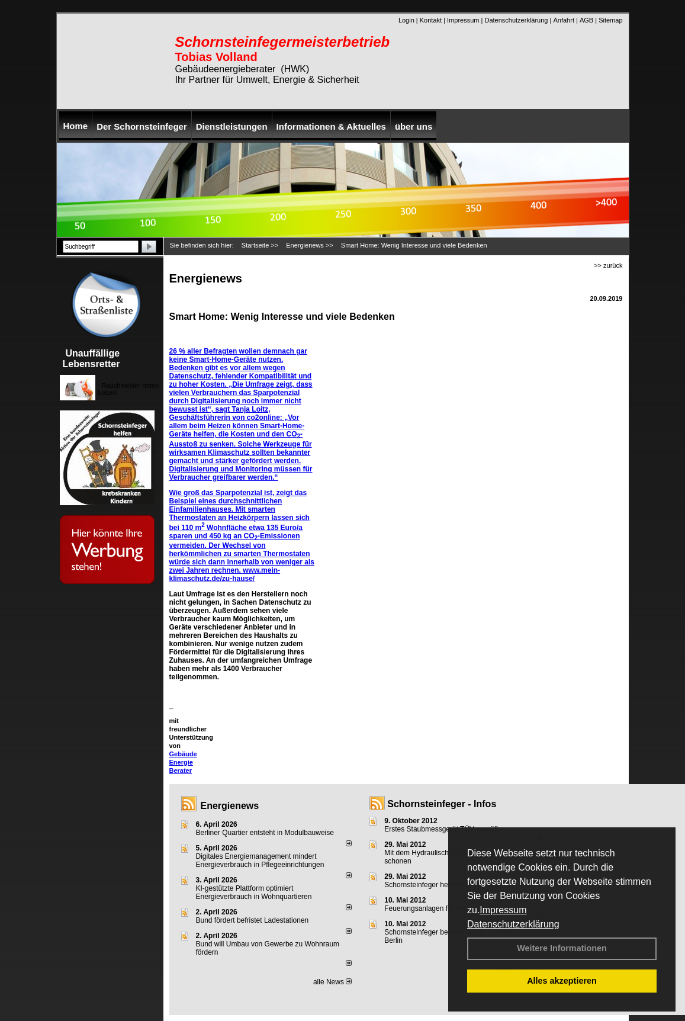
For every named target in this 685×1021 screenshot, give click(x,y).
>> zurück (608, 265)
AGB (586, 20)
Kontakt (431, 20)
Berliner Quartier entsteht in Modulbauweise (265, 833)
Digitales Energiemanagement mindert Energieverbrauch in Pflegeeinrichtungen (260, 860)
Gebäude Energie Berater (183, 762)
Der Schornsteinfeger (142, 126)
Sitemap (610, 20)
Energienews (230, 806)
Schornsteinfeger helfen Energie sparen (446, 885)
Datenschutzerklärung (513, 924)
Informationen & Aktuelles (331, 126)
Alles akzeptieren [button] (562, 980)
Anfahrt (563, 20)
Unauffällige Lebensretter (91, 358)
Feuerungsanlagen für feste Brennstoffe (446, 908)
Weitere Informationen (562, 948)
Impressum (503, 910)
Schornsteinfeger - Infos (441, 804)
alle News (332, 982)
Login (406, 20)
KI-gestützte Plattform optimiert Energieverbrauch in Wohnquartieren (254, 892)
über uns (413, 126)
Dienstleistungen (232, 126)
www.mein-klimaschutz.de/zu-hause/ (225, 574)
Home (75, 126)
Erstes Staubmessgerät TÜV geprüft (441, 829)
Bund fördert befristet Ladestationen (252, 920)
